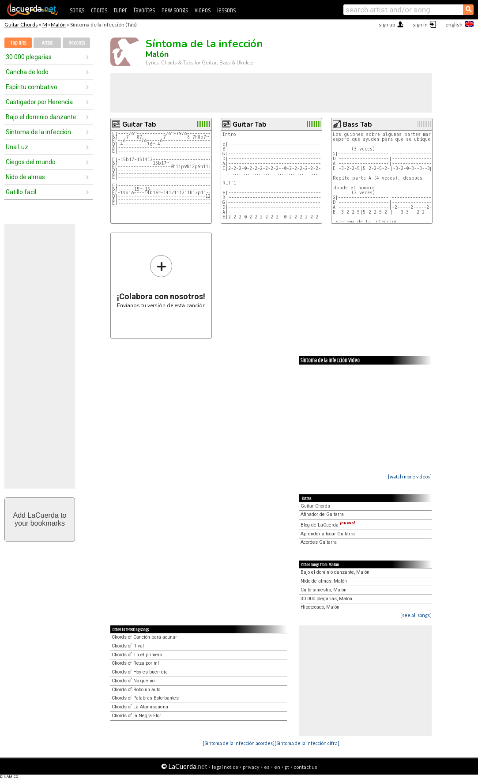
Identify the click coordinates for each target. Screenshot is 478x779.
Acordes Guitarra (319, 542)
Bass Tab (357, 124)
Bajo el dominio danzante (41, 116)
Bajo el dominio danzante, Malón (335, 572)
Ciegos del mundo (31, 162)
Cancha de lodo (27, 71)
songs (77, 10)
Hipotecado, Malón (320, 607)
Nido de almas (25, 177)
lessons (226, 10)
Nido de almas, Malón (324, 581)
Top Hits (18, 43)
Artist (47, 43)
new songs (175, 10)
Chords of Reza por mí (135, 663)
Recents (76, 43)
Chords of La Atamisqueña (140, 707)
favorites (144, 10)
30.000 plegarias (29, 56)
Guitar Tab (139, 124)
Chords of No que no (133, 681)
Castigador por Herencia (39, 101)
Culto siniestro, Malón (323, 590)
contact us (305, 767)
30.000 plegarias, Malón (326, 599)
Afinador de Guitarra (322, 514)
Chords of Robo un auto (136, 689)
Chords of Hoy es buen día (140, 672)
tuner (120, 10)
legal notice (225, 767)
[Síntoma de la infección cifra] (307, 743)
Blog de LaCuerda (328, 525)
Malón (58, 24)
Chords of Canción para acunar (144, 637)
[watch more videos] (410, 476)
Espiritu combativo (31, 86)
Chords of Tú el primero (137, 655)
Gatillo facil (21, 192)
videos (203, 10)
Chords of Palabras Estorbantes (145, 698)
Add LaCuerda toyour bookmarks (40, 519)
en (277, 767)
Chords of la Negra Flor (136, 716)
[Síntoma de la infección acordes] (239, 743)
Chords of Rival (128, 646)
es (267, 767)
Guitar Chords (21, 24)
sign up (387, 24)
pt (287, 767)
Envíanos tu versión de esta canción (161, 281)
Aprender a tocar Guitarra (328, 534)
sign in (420, 24)
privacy (251, 767)
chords (99, 10)
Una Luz (17, 147)
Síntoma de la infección (38, 131)
